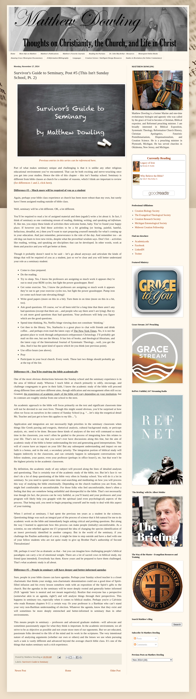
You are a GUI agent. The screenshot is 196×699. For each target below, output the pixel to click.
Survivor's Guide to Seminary (35, 662)
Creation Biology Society (147, 211)
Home (13, 54)
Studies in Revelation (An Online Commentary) (144, 58)
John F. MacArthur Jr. (150, 179)
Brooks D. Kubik (149, 166)
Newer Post (20, 670)
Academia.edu (142, 241)
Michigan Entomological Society (151, 223)
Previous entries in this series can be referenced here (67, 160)
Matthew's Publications (50, 54)
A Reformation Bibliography (58, 58)
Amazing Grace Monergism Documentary (27, 58)
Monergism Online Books (148, 54)
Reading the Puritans (97, 54)
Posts (138, 638)
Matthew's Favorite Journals (74, 54)
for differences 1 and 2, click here (33, 182)
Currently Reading (159, 158)
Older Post (115, 670)
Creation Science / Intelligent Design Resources (103, 58)
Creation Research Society (148, 219)
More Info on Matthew (27, 54)
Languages (77, 58)
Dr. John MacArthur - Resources (121, 54)
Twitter (138, 253)
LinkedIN (139, 249)
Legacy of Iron (147, 163)
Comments (140, 644)
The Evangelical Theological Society (153, 215)
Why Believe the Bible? (152, 176)
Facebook (139, 245)
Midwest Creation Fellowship (149, 227)
